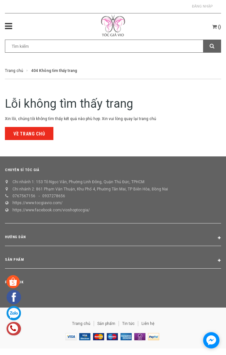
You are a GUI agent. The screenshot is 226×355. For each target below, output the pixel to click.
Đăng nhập (202, 6)
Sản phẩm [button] (113, 261)
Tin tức (128, 323)
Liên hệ (147, 323)
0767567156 (23, 196)
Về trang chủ (29, 133)
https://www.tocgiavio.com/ (37, 203)
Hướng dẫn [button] (113, 238)
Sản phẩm (106, 323)
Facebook (14, 282)
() (216, 26)
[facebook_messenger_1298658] (211, 340)
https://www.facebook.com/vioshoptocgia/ (51, 210)
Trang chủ (81, 323)
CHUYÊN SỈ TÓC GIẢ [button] (22, 170)
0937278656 (53, 196)
